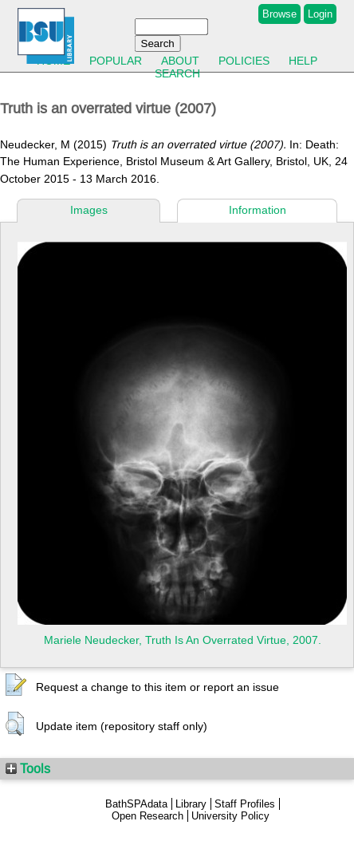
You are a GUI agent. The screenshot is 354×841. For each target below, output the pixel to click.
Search (177, 73)
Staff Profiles (244, 804)
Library (190, 804)
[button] (16, 685)
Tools (28, 768)
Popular (115, 60)
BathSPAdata (136, 804)
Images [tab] (89, 209)
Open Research (147, 816)
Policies (243, 60)
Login (320, 14)
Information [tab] (257, 209)
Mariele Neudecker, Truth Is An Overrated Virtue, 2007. (182, 640)
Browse (279, 14)
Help (303, 60)
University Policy (230, 816)
